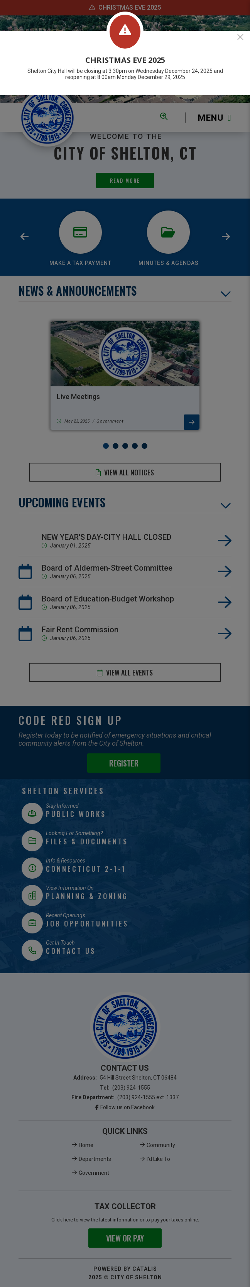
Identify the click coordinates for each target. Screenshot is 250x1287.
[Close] (240, 37)
